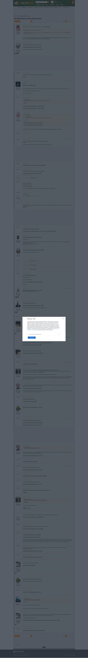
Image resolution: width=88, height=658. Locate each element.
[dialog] (44, 329)
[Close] (63, 319)
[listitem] (44, 334)
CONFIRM (33, 337)
